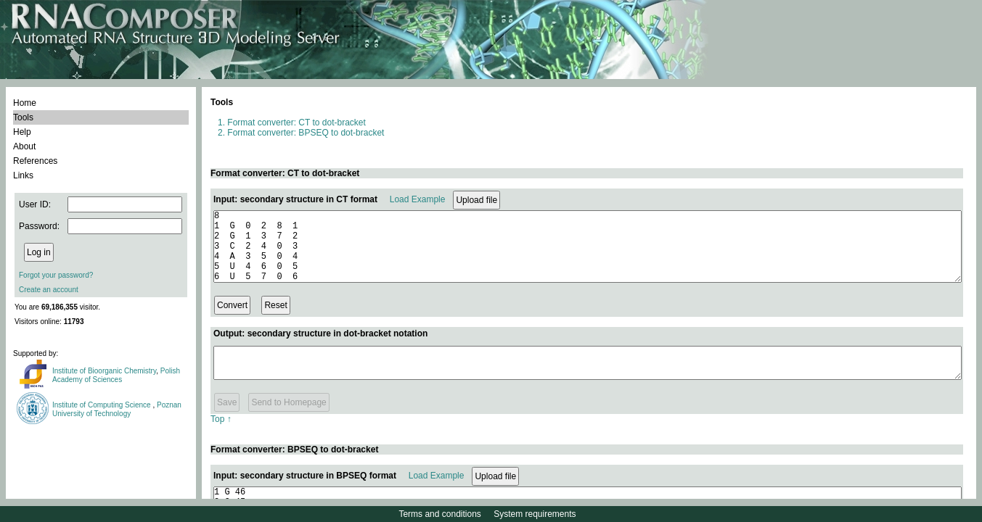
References (35, 161)
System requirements (535, 514)
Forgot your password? (56, 275)
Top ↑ (221, 434)
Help (22, 132)
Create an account (48, 290)
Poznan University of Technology (116, 409)
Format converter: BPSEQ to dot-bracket (305, 133)
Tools (23, 117)
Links (23, 175)
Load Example (418, 199)
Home (24, 103)
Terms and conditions (439, 514)
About (24, 146)
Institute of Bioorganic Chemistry (104, 371)
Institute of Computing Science (102, 405)
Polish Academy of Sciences (116, 375)
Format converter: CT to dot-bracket (296, 122)
